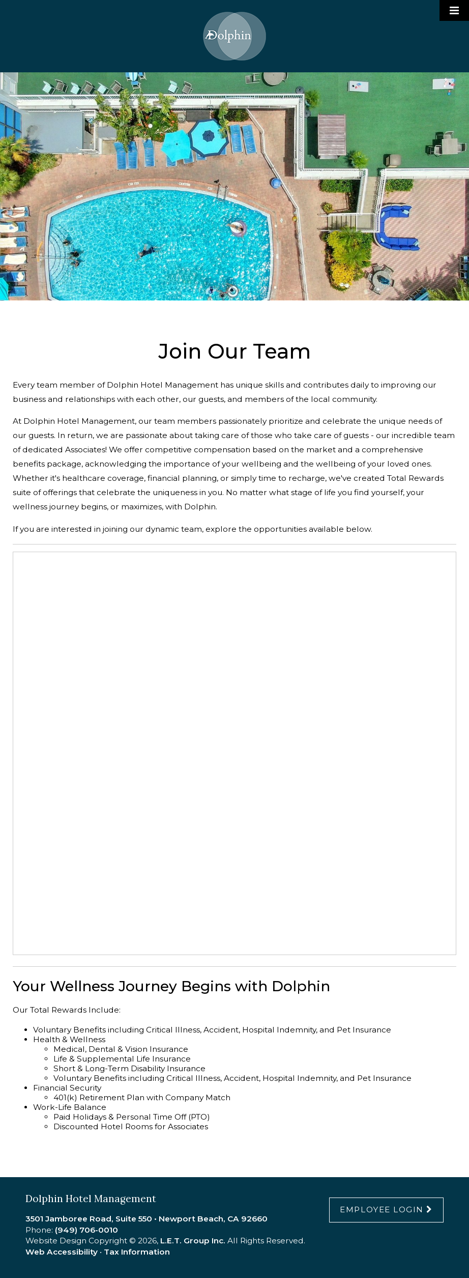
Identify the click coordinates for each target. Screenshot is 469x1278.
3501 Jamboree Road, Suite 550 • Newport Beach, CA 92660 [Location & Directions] (146, 1218)
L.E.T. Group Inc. (192, 1240)
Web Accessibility (61, 1252)
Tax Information (137, 1252)
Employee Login (382, 1209)
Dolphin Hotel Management (234, 36)
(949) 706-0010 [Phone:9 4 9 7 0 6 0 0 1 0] (86, 1230)
